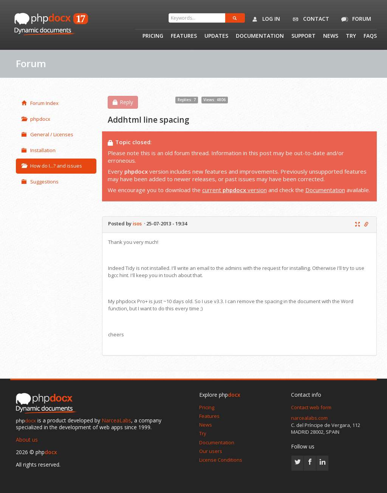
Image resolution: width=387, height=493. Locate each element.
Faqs (370, 36)
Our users (210, 451)
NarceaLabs (116, 420)
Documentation (260, 36)
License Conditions (220, 459)
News (330, 36)
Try (351, 36)
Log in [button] (264, 19)
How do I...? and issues (52, 165)
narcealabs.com (309, 417)
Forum (355, 19)
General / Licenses (47, 134)
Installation (39, 150)
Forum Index (40, 103)
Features (184, 36)
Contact (309, 19)
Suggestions (40, 181)
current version (234, 190)
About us (27, 439)
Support (303, 36)
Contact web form (311, 407)
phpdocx (36, 119)
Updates (216, 36)
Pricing (152, 36)
